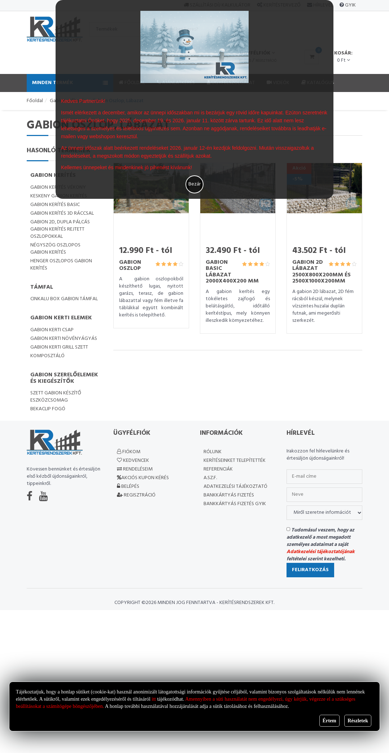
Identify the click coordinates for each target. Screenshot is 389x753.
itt (154, 699)
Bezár (194, 184)
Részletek (358, 720)
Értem (329, 720)
